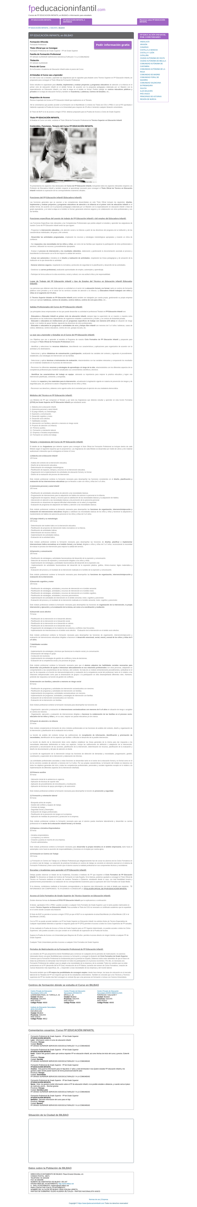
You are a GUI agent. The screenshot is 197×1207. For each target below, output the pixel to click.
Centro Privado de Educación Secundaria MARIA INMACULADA (109, 992)
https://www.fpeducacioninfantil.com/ (91, 1203)
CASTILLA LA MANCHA (149, 50)
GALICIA (143, 88)
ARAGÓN (143, 44)
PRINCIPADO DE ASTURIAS (150, 96)
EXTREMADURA (146, 86)
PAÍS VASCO (145, 94)
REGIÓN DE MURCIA (148, 99)
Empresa (105, 1199)
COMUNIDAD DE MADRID (150, 75)
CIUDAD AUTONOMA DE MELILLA (153, 61)
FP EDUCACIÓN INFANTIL (38, 28)
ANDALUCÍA (145, 42)
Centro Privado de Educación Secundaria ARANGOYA (74, 992)
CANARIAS (144, 47)
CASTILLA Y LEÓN (147, 53)
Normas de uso (94, 1199)
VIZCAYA (53, 28)
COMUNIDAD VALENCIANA (150, 83)
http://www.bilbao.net (66, 1184)
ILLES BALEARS (146, 91)
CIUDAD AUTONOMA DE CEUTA (152, 58)
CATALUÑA (144, 55)
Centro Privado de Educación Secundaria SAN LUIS (41, 992)
